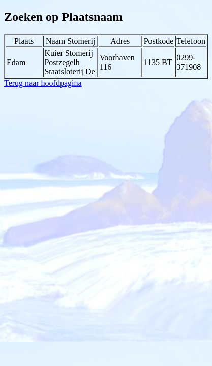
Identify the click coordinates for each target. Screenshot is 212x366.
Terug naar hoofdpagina (43, 83)
